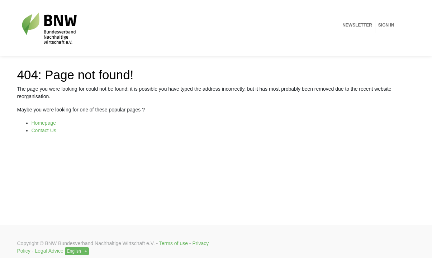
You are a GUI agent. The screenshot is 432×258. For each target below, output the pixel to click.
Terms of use (173, 243)
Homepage (44, 123)
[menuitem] (357, 25)
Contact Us (44, 130)
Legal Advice (49, 251)
